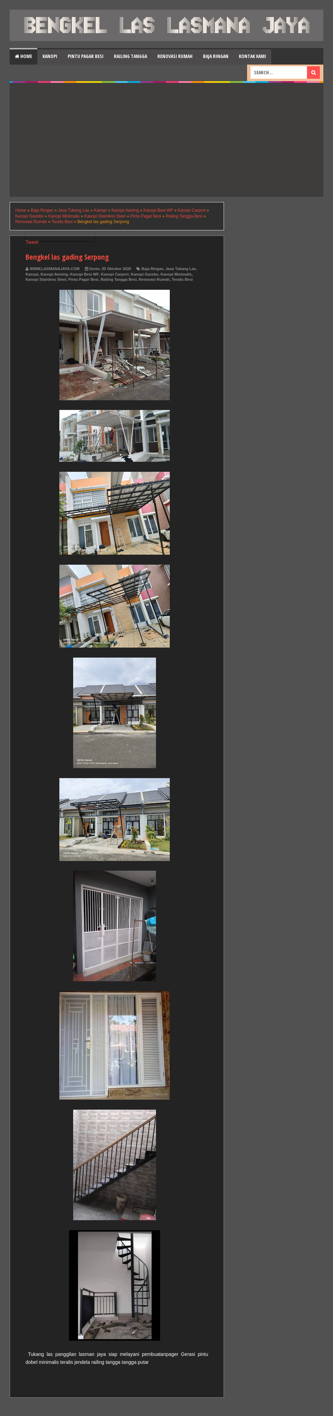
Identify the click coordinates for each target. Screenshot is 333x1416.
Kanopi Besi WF (84, 274)
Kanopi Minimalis (176, 274)
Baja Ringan (215, 56)
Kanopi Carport (115, 274)
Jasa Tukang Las (181, 269)
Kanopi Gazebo (144, 274)
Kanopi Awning (54, 274)
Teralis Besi (182, 279)
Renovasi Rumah (175, 56)
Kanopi (49, 56)
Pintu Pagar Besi (86, 56)
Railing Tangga (130, 56)
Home (23, 56)
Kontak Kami (252, 56)
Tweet (32, 242)
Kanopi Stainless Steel (46, 279)
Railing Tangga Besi (119, 279)
